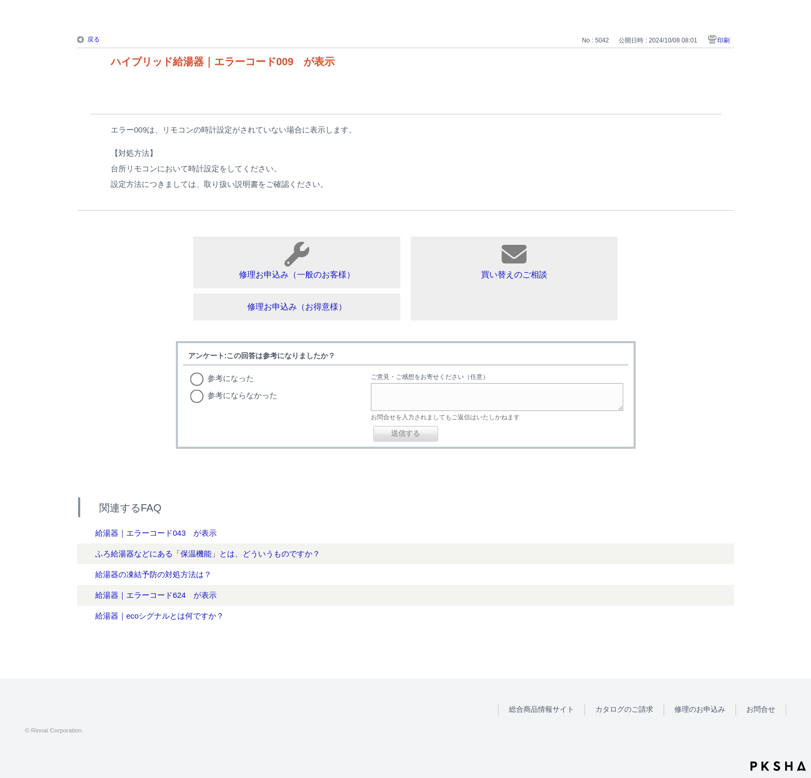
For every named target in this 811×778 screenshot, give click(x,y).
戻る (93, 39)
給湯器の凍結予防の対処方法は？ (153, 574)
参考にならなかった (242, 395)
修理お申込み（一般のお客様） (297, 260)
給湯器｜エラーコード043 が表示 (156, 533)
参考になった (230, 378)
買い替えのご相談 (514, 260)
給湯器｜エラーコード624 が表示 (156, 595)
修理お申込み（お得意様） (297, 306)
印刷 (723, 40)
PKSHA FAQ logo (778, 766)
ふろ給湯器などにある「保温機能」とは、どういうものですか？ (207, 553)
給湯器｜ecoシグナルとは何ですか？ (159, 615)
